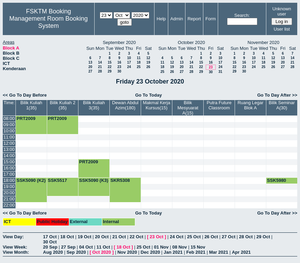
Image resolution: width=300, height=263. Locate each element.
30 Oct (50, 241)
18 (138, 62)
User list (282, 29)
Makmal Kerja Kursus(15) (156, 105)
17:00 (9, 174)
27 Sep (68, 247)
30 (119, 71)
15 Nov (198, 247)
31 (220, 72)
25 (138, 67)
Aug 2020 (53, 252)
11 (138, 58)
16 (119, 62)
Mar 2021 (218, 252)
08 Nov (179, 247)
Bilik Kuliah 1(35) (31, 105)
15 (109, 62)
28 (100, 71)
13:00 (9, 149)
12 (148, 58)
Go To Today (148, 95)
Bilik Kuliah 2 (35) (62, 105)
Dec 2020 (150, 252)
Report (194, 18)
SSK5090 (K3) (93, 180)
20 (90, 67)
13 (90, 62)
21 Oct (119, 236)
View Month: (16, 252)
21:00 (9, 198)
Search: (242, 15)
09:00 (9, 124)
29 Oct (263, 236)
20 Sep (50, 247)
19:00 (9, 186)
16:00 (9, 168)
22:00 (9, 205)
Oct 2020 (101, 252)
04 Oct (86, 247)
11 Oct (103, 247)
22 (109, 67)
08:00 (9, 118)
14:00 (9, 155)
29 (109, 71)
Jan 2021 (173, 252)
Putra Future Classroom (219, 105)
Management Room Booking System (48, 22)
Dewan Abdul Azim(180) (125, 105)
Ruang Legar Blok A (250, 105)
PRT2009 (26, 118)
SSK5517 (57, 180)
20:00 (9, 192)
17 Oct (50, 236)
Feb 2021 (195, 252)
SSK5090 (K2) (31, 180)
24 (129, 67)
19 (148, 62)
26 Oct (211, 236)
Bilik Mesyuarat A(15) (188, 108)
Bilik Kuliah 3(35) (94, 105)
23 (119, 67)
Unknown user (281, 11)
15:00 (9, 161)
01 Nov (161, 247)
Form (210, 18)
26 (148, 67)
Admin (176, 18)
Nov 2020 (127, 252)
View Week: (15, 247)
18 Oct (67, 236)
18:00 (9, 180)
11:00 (9, 137)
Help (161, 18)
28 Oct (246, 236)
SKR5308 (120, 180)
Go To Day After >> (277, 95)
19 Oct (85, 236)
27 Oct (229, 236)
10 (129, 58)
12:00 (9, 143)
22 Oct (136, 236)
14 (100, 62)
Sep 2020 (76, 252)
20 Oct (102, 236)
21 (100, 67)
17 (129, 62)
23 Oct (156, 236)
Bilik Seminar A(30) (282, 105)
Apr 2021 (241, 252)
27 (90, 71)
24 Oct (176, 236)
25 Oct (194, 236)
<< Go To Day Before (25, 95)
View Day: (13, 236)
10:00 (9, 130)
